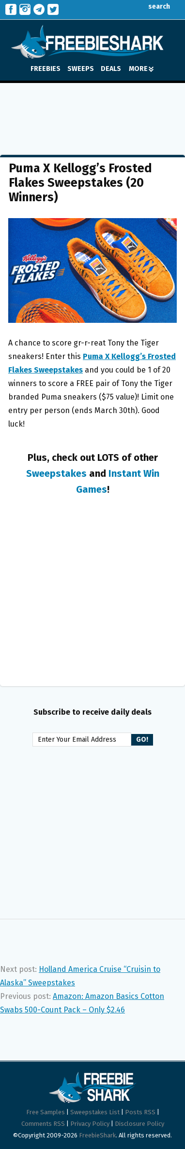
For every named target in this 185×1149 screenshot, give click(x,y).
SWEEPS (80, 69)
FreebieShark (97, 1135)
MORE (141, 69)
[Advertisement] (92, 112)
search (152, 6)
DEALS (111, 69)
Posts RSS (140, 1112)
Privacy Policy (89, 1123)
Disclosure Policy (139, 1123)
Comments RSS (43, 1123)
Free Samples (45, 1112)
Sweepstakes (56, 473)
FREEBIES (46, 69)
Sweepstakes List (95, 1112)
